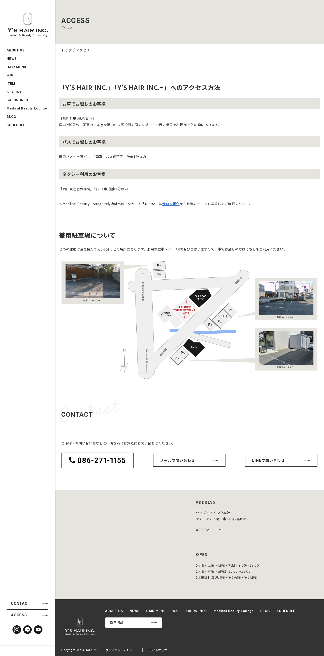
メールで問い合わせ (177, 460)
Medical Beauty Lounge (27, 98)
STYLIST (14, 82)
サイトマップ (158, 650)
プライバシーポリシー (121, 650)
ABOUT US (16, 40)
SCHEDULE (16, 115)
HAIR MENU (16, 57)
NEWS (12, 49)
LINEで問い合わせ (268, 460)
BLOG (11, 107)
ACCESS (19, 443)
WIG (10, 65)
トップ (66, 50)
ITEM (11, 74)
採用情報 (116, 622)
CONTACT (20, 431)
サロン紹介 (171, 203)
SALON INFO (17, 90)
